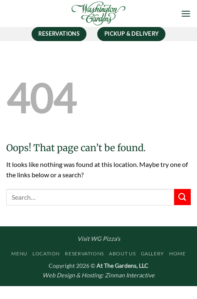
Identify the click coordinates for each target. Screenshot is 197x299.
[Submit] (182, 197)
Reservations (84, 253)
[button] (186, 13)
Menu (19, 253)
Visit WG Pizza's (98, 238)
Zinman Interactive (130, 275)
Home (177, 253)
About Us (122, 253)
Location (46, 253)
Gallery (152, 253)
